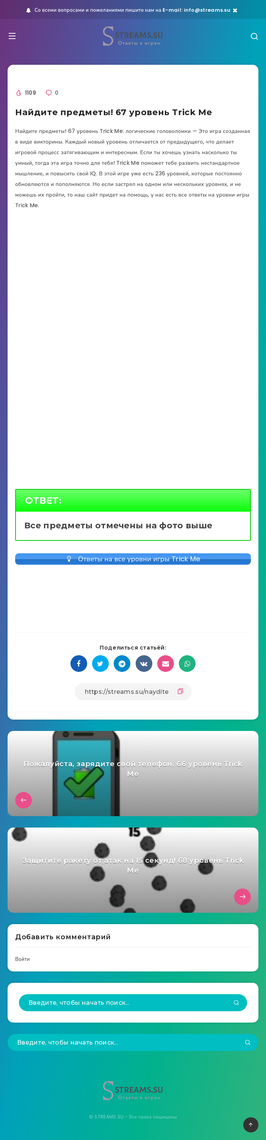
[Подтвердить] (236, 1003)
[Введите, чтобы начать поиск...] (133, 1002)
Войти (22, 959)
